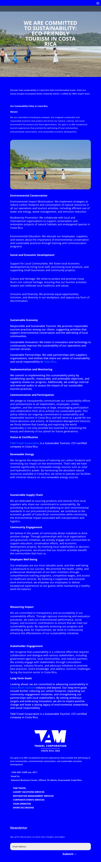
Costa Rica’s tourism (22, 687)
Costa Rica (49, 361)
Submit (68, 854)
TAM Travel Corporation (24, 443)
